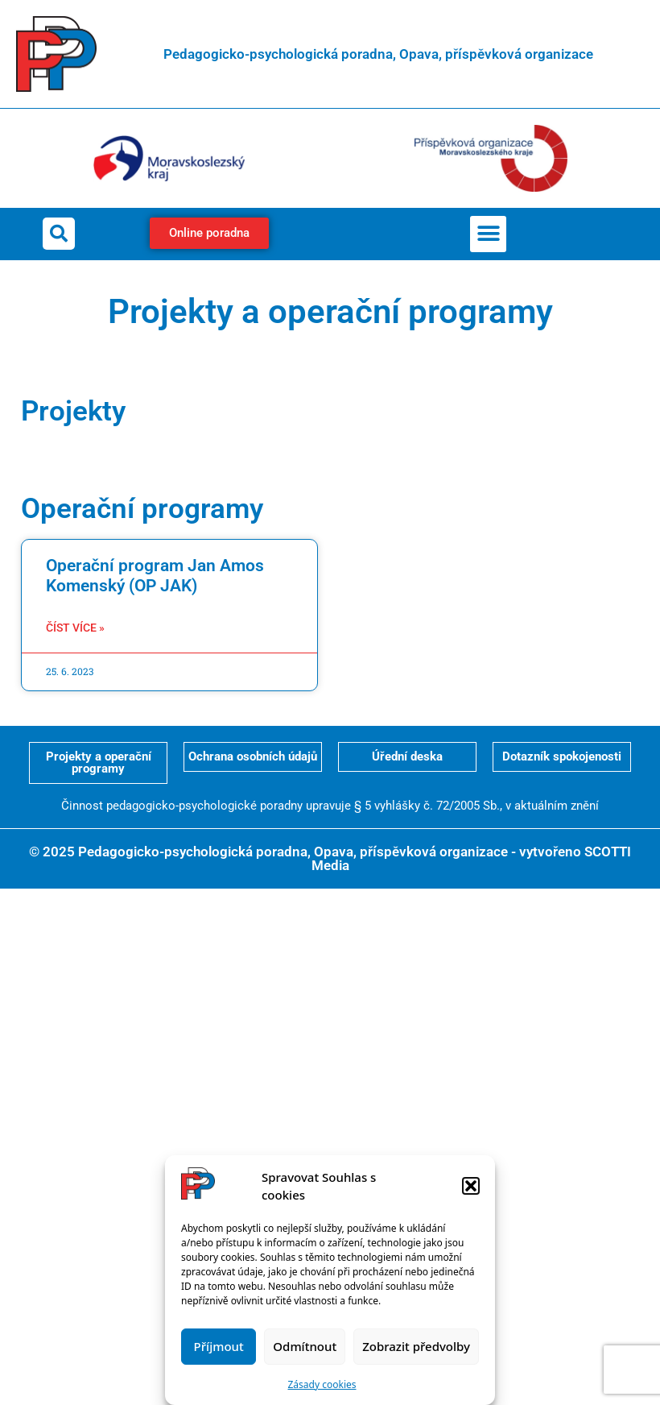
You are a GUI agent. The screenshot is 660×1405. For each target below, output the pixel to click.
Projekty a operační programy (98, 762)
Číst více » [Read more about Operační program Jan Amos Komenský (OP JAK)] (75, 627)
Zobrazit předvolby (416, 1346)
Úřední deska (407, 756)
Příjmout (219, 1346)
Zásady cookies (322, 1384)
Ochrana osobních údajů (252, 756)
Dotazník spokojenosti (561, 756)
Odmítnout (304, 1346)
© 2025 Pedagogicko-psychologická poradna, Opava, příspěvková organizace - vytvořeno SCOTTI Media (330, 858)
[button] (471, 1186)
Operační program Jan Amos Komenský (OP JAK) (155, 575)
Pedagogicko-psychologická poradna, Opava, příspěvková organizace (378, 54)
